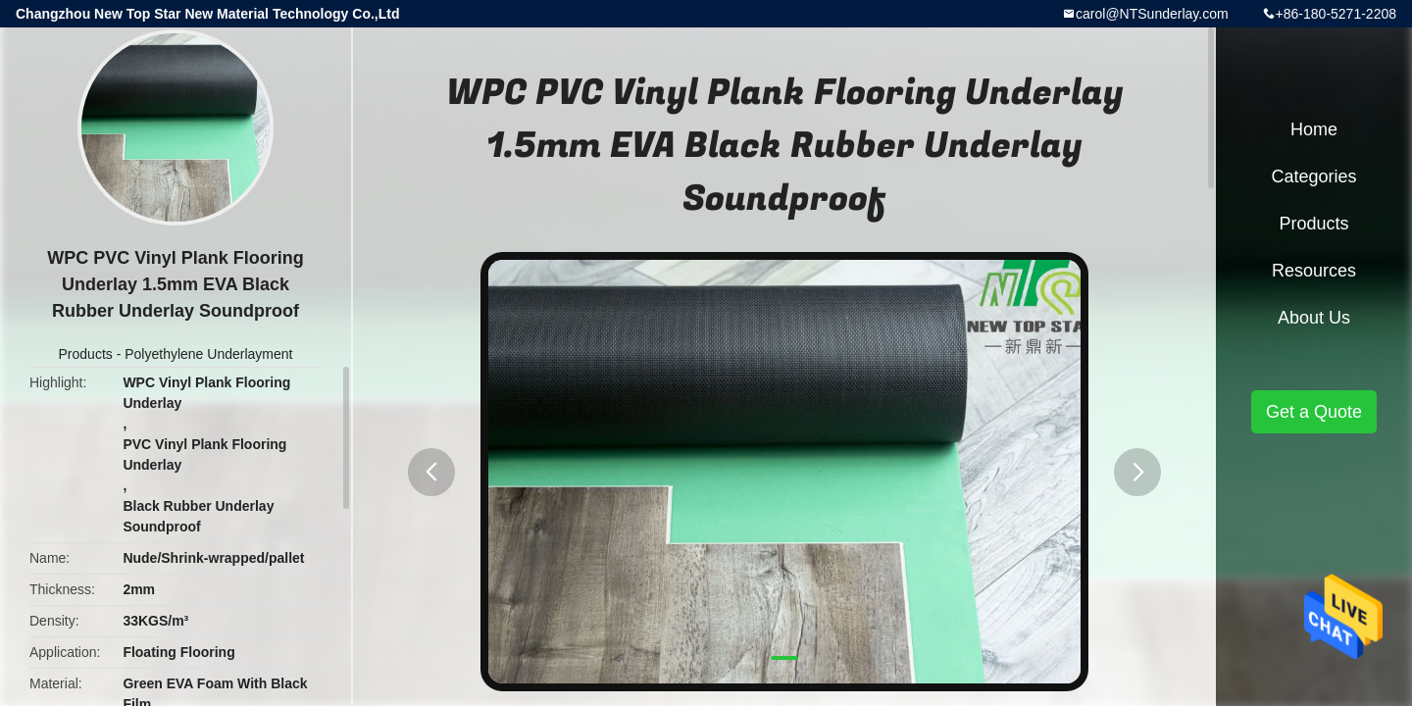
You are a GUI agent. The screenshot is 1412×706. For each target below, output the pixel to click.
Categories (1313, 176)
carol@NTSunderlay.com (1152, 14)
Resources (1314, 270)
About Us (1314, 318)
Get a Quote (1314, 412)
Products (86, 354)
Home (1313, 129)
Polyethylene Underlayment (208, 354)
